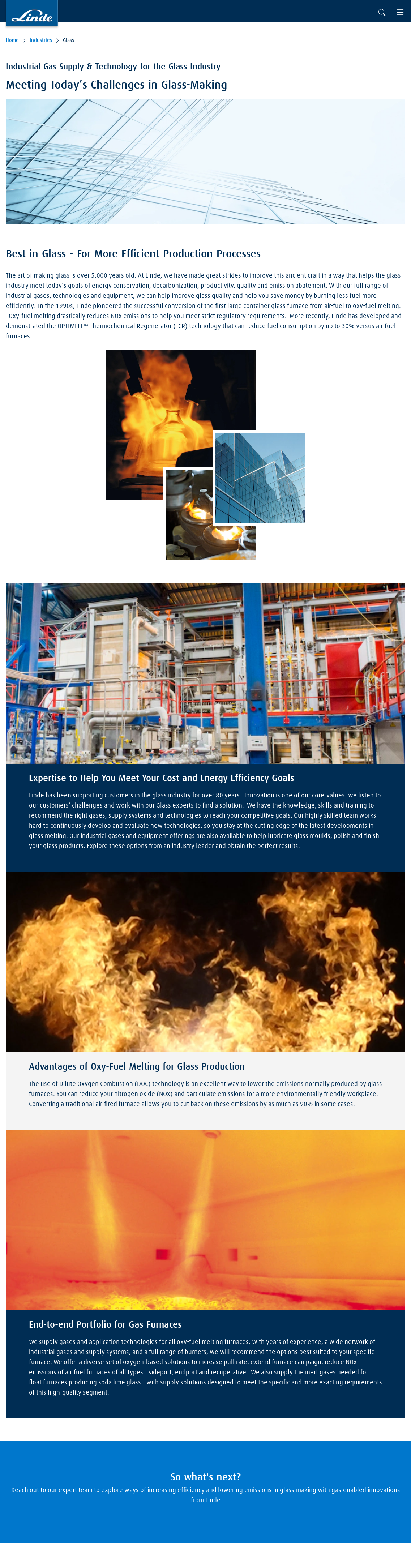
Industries (41, 40)
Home (12, 40)
